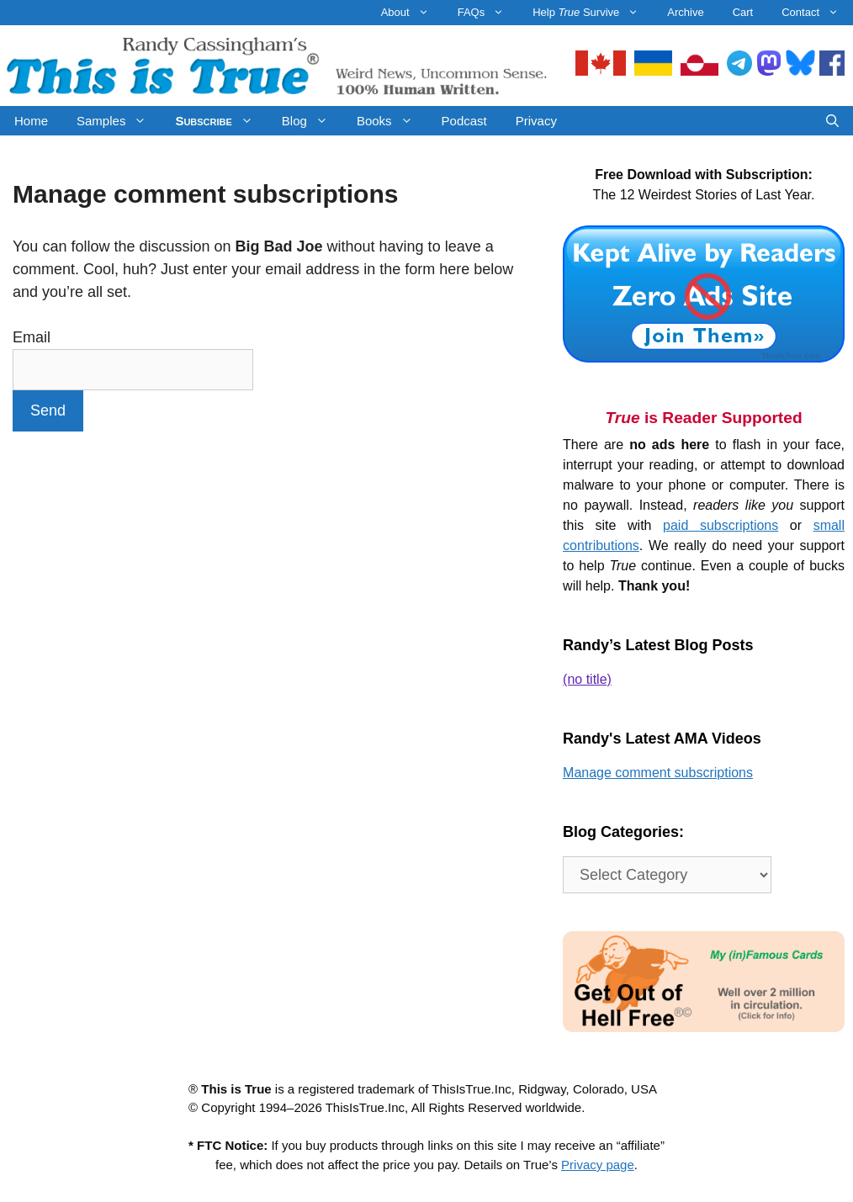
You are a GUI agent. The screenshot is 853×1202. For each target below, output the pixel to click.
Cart (743, 12)
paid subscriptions (720, 525)
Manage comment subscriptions (658, 772)
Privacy (536, 121)
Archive (685, 12)
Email (31, 337)
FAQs (488, 12)
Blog (312, 120)
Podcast (464, 121)
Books (392, 120)
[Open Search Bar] (832, 120)
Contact (817, 12)
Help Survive (592, 12)
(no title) (587, 679)
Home (31, 121)
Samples (119, 120)
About (412, 12)
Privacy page (597, 1164)
